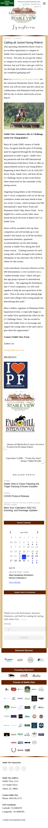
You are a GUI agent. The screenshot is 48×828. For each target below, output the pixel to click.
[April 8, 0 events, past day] (20, 547)
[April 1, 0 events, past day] (20, 543)
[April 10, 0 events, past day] (28, 547)
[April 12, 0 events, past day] (37, 547)
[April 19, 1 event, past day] (37, 552)
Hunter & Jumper (10, 504)
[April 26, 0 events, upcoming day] (37, 557)
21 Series (17, 38)
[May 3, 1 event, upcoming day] (37, 561)
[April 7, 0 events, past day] (15, 547)
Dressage (7, 503)
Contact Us (37, 6)
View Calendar (15, 582)
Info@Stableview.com (14, 350)
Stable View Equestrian (12, 820)
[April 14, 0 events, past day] (15, 552)
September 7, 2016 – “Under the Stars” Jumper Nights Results (23, 459)
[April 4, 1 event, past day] (32, 543)
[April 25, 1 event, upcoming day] (32, 557)
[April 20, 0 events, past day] (11, 557)
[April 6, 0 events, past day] (11, 547)
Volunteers (26, 4)
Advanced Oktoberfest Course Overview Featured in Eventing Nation (25, 445)
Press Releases (35, 4)
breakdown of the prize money (26, 79)
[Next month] (37, 532)
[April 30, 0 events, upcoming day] (24, 561)
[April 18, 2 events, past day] (32, 552)
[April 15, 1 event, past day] (20, 552)
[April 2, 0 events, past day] (24, 543)
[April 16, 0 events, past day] (24, 552)
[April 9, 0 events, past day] (24, 547)
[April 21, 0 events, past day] (15, 557)
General (7, 38)
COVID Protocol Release (16, 496)
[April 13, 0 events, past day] (11, 552)
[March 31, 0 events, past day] (15, 543)
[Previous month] (10, 532)
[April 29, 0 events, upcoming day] (20, 561)
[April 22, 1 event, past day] (20, 557)
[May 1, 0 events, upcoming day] (28, 561)
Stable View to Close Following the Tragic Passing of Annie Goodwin (21, 485)
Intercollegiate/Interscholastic (29, 1)
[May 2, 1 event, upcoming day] (32, 561)
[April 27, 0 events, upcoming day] (11, 561)
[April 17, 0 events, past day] (28, 552)
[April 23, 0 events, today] (24, 557)
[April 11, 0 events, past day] (32, 547)
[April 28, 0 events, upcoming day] (15, 561)
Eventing (15, 503)
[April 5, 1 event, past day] (37, 543)
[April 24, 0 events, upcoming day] (28, 557)
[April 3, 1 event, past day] (28, 543)
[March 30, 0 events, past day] (11, 543)
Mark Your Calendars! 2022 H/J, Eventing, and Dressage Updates (21, 509)
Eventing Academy (26, 503)
